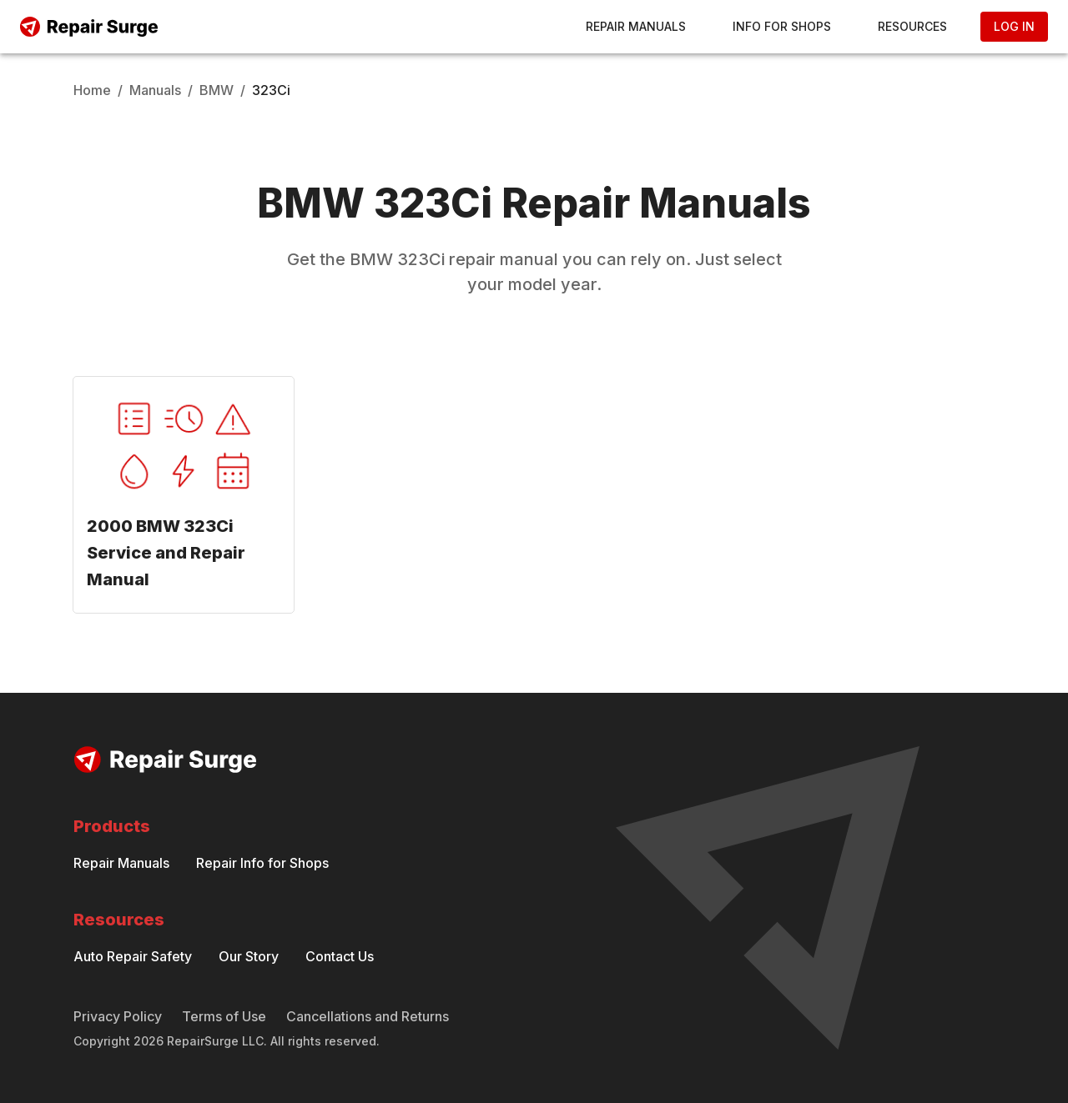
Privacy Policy (117, 1016)
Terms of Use (224, 1016)
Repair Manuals (636, 26)
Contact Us (339, 956)
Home (92, 90)
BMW (216, 90)
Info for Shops (782, 26)
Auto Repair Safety (132, 956)
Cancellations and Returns (367, 1016)
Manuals (155, 90)
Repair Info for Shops (262, 863)
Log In (1014, 26)
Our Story (249, 956)
